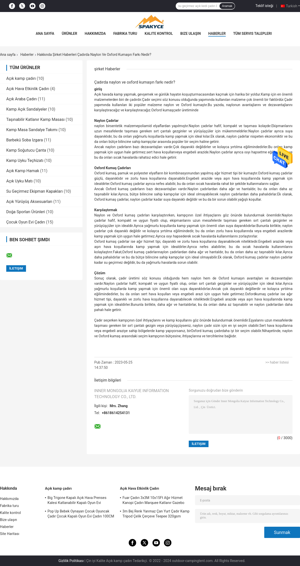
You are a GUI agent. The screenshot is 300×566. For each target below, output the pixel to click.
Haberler (217, 34)
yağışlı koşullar (249, 199)
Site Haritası (9, 534)
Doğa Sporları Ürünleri (25, 211)
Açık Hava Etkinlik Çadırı (27, 88)
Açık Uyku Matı (19, 181)
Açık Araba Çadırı (21, 99)
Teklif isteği (264, 6)
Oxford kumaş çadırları (140, 252)
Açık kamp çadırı (21, 78)
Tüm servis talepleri (252, 34)
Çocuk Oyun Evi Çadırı (25, 222)
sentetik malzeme (124, 126)
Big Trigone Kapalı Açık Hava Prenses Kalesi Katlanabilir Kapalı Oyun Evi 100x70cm (77, 501)
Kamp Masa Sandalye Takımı (32, 129)
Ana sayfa (45, 34)
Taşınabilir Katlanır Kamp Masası (35, 119)
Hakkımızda (95, 34)
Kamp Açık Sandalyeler (26, 109)
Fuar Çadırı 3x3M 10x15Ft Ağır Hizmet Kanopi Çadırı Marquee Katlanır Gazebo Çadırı (153, 501)
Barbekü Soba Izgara (24, 140)
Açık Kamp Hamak (22, 170)
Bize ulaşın (190, 34)
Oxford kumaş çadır (206, 331)
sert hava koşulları (160, 152)
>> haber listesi (277, 362)
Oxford (250, 294)
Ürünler (69, 34)
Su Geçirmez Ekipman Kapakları (34, 191)
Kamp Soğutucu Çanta (26, 150)
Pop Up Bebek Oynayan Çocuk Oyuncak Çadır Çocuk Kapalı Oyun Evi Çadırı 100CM (81, 513)
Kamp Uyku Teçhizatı (24, 160)
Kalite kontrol (159, 34)
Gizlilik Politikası (71, 561)
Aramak (227, 6)
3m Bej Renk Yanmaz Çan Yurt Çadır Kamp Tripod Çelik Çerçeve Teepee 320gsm (156, 513)
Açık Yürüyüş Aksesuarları (29, 201)
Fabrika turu (125, 34)
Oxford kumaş (162, 110)
